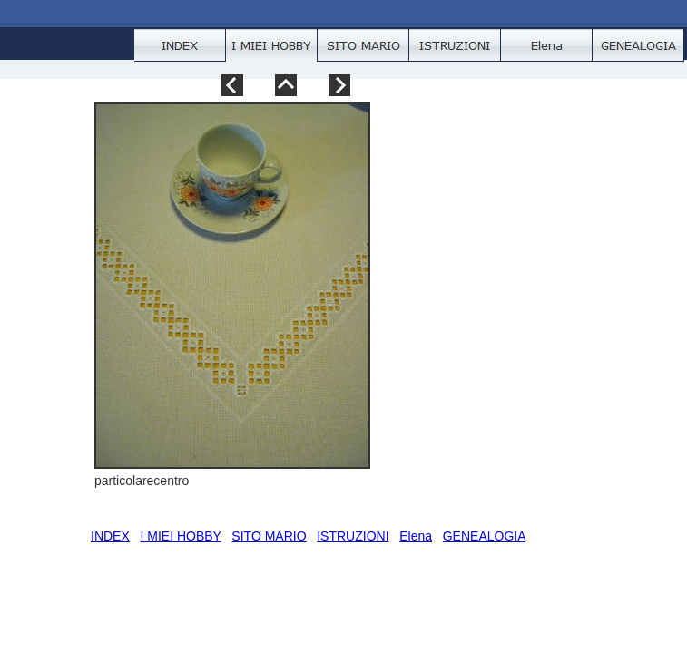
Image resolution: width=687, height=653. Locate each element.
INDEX (110, 536)
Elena (415, 536)
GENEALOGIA (484, 536)
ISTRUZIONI (352, 536)
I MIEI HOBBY (180, 536)
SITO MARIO (268, 536)
